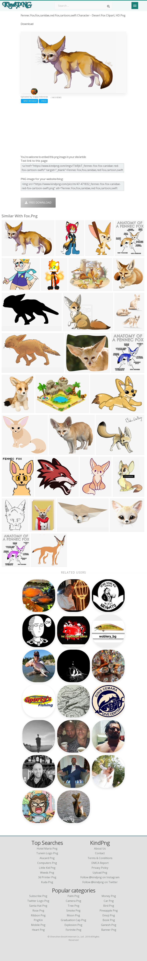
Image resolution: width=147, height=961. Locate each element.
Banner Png (108, 930)
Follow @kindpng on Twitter (100, 882)
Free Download (38, 202)
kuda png (47, 882)
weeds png (47, 872)
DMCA (43, 101)
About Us (100, 848)
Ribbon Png (38, 915)
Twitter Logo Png (38, 901)
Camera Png (73, 901)
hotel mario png (47, 848)
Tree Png (73, 906)
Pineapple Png (109, 910)
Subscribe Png (38, 896)
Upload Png (100, 872)
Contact (100, 853)
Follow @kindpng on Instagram (99, 877)
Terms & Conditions (100, 858)
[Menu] (134, 5)
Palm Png (73, 896)
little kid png (47, 868)
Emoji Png (108, 915)
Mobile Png (38, 925)
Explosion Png (73, 925)
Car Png (109, 901)
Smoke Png (73, 910)
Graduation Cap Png (73, 920)
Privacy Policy (100, 868)
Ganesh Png (108, 925)
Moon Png (73, 915)
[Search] (108, 6)
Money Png (109, 896)
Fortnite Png (73, 930)
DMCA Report (100, 863)
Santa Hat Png (38, 906)
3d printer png (47, 877)
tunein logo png (47, 853)
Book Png (109, 920)
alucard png (47, 858)
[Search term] (83, 5)
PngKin (38, 920)
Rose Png (38, 910)
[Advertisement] (73, 128)
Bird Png (108, 906)
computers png (47, 863)
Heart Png (38, 930)
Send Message (29, 101)
